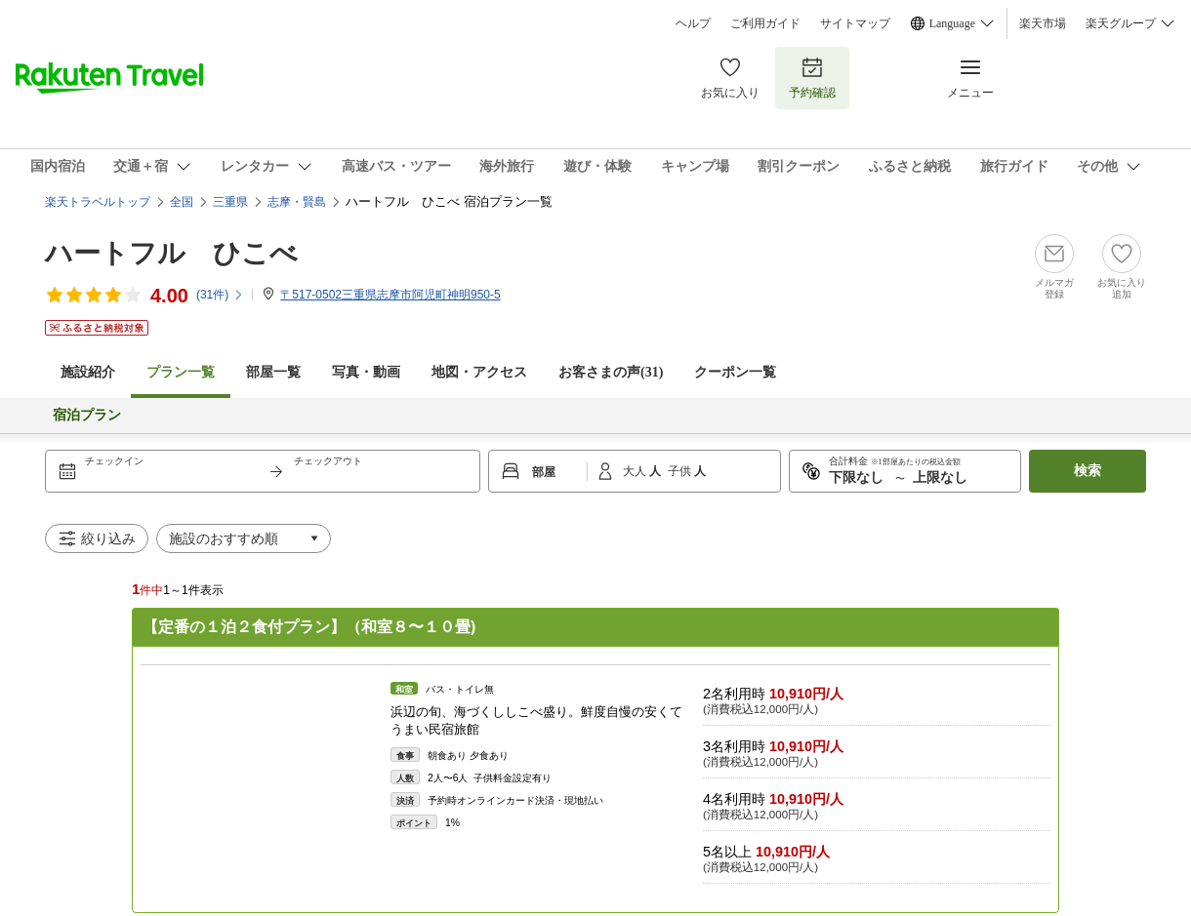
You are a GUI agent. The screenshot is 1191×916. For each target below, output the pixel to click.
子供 (681, 471)
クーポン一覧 (735, 372)
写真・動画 (366, 372)
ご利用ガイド (765, 23)
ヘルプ (693, 23)
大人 (636, 471)
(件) (220, 294)
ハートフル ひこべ (171, 253)
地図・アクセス (479, 372)
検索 (1087, 470)
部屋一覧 (273, 372)
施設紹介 (88, 372)
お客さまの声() (610, 372)
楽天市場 (1042, 23)
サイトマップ (855, 23)
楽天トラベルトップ (97, 202)
